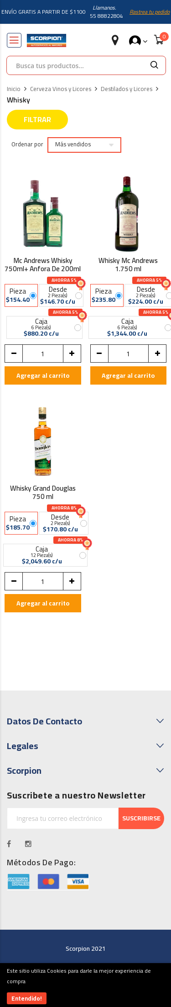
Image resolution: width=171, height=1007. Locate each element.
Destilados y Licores (126, 89)
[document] (85, 985)
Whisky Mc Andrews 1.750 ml (128, 266)
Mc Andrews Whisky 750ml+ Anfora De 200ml (43, 266)
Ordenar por (27, 144)
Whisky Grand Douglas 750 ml (43, 493)
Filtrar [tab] (37, 119)
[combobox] (75, 65)
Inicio (14, 89)
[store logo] (46, 40)
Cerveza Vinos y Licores (60, 89)
